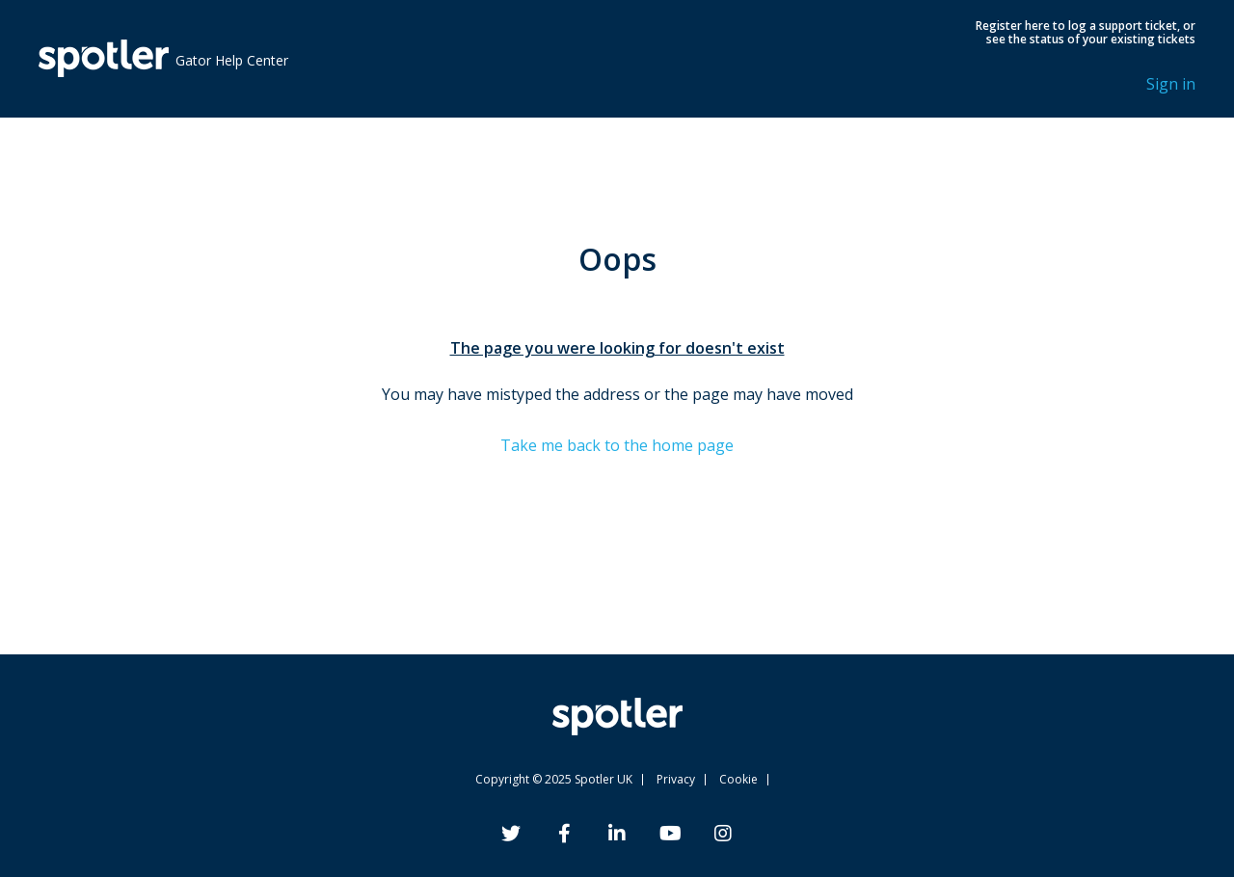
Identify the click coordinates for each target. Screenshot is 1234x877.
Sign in (1170, 83)
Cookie (738, 779)
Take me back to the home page (617, 445)
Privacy (676, 779)
